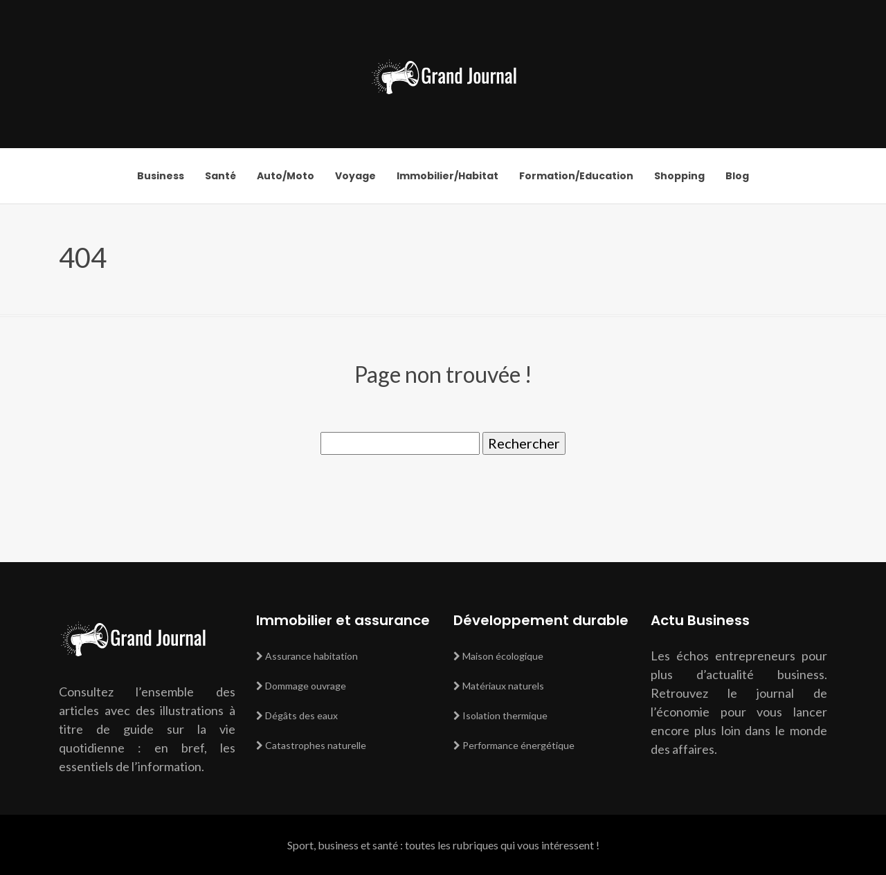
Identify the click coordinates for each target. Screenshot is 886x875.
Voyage (355, 176)
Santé (220, 176)
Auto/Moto (285, 176)
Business (160, 176)
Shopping (679, 176)
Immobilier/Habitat (447, 176)
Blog (737, 176)
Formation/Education (576, 176)
